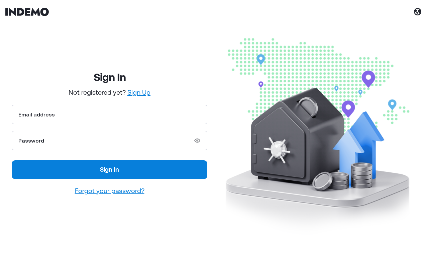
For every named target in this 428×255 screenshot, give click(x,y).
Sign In (109, 169)
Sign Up (138, 92)
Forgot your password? (109, 190)
